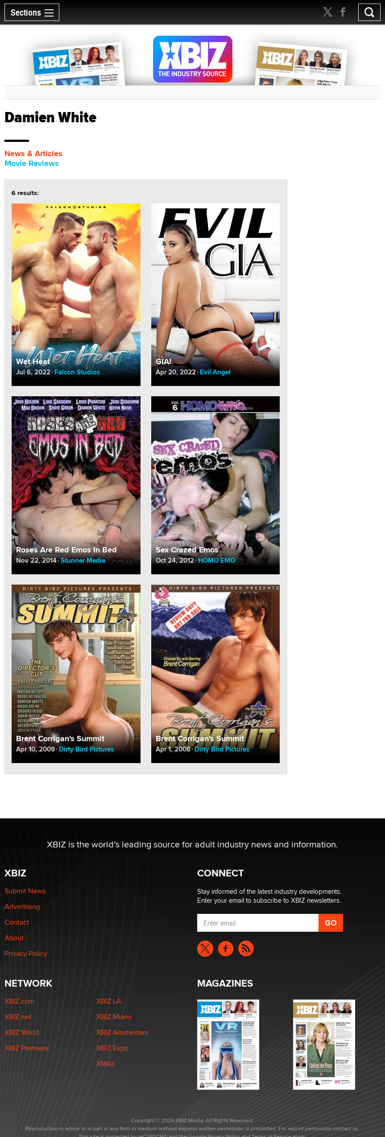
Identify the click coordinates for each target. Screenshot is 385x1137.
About (14, 938)
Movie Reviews (31, 163)
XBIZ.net (17, 1017)
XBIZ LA (108, 1001)
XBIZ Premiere (26, 1048)
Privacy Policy (25, 953)
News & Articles (33, 153)
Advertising (22, 906)
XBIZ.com (19, 1001)
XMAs (105, 1063)
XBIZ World (21, 1032)
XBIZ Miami (114, 1017)
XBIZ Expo (112, 1048)
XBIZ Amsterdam (122, 1032)
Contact (16, 922)
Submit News (25, 891)
